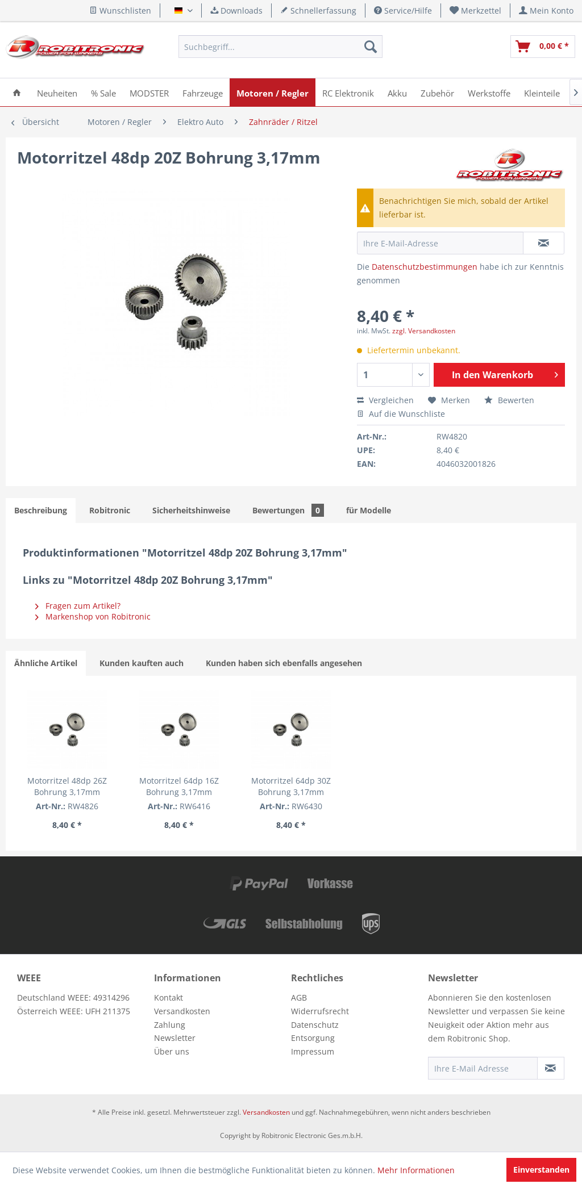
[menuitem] (475, 10)
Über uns (171, 1051)
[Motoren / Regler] (272, 92)
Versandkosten (182, 1011)
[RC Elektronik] (348, 92)
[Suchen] (371, 46)
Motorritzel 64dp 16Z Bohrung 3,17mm (179, 786)
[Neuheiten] (57, 92)
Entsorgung (313, 1037)
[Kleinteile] (542, 92)
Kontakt (168, 997)
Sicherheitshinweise (191, 510)
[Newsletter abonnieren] (550, 1068)
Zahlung (169, 1024)
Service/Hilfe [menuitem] (403, 10)
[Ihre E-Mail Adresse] (483, 1068)
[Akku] (397, 92)
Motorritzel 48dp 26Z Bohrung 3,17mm (67, 786)
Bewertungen (288, 510)
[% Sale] (103, 92)
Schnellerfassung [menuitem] (318, 10)
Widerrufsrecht (320, 1011)
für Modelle (368, 510)
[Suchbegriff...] (280, 46)
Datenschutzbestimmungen (424, 266)
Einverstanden (541, 1169)
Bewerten (509, 400)
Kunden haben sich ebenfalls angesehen (284, 663)
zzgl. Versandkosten (423, 331)
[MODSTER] (149, 92)
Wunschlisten (120, 10)
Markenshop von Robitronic (93, 616)
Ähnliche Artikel (45, 663)
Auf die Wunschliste (401, 413)
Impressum (312, 1051)
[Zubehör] (437, 92)
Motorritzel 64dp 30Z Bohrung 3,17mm (291, 786)
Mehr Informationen (416, 1170)
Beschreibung (40, 510)
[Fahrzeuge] (203, 92)
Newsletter (175, 1037)
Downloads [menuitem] (236, 10)
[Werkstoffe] (489, 92)
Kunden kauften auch (141, 663)
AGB (299, 997)
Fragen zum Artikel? (77, 605)
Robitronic (109, 510)
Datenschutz (315, 1024)
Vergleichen (385, 400)
